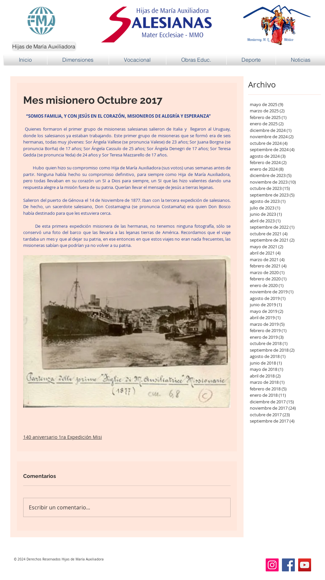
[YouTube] (304, 564)
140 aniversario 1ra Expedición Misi (62, 437)
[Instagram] (272, 564)
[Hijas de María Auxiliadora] (43, 46)
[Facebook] (288, 564)
